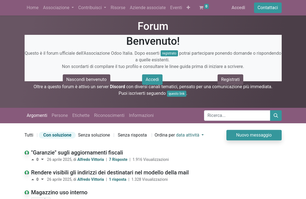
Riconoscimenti (109, 115)
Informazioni (141, 115)
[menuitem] (33, 7)
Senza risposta (132, 135)
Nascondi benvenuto (86, 79)
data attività (188, 135)
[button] (188, 7)
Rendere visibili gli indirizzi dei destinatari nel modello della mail (110, 172)
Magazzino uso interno (59, 192)
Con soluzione (57, 135)
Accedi (238, 7)
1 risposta (118, 179)
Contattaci (268, 7)
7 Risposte (118, 159)
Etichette (81, 115)
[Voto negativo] (42, 159)
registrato (169, 53)
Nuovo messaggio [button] (254, 135)
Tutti (29, 135)
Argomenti (37, 115)
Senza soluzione (94, 135)
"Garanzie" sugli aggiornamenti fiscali (77, 152)
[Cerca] (276, 115)
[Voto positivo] (33, 159)
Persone (60, 115)
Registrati (230, 79)
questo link (177, 94)
